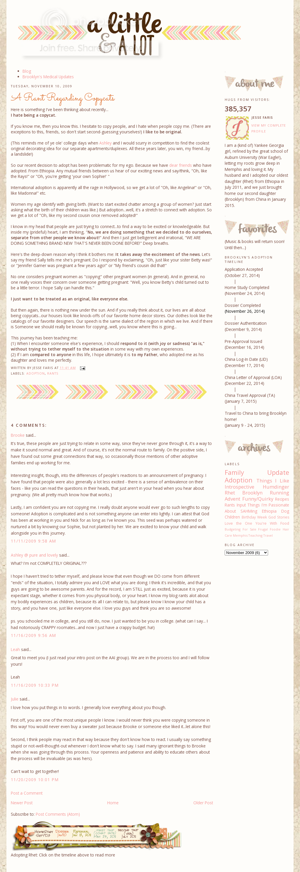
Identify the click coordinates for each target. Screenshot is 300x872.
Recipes (282, 499)
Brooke (18, 435)
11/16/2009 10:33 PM (35, 685)
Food (284, 523)
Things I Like (272, 480)
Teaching (255, 535)
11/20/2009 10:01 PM (35, 779)
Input (241, 505)
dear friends (180, 165)
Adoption (35, 373)
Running (279, 492)
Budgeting (233, 529)
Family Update (257, 472)
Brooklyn (252, 492)
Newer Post (22, 802)
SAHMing (249, 511)
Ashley (105, 143)
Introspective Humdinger (257, 487)
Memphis (240, 535)
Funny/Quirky (257, 499)
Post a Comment (26, 793)
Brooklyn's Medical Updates (48, 76)
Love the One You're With (251, 523)
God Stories (278, 517)
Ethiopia (269, 511)
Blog (27, 71)
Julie (14, 699)
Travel (268, 535)
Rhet (230, 492)
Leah (15, 649)
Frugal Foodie (269, 529)
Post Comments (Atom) (58, 814)
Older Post (203, 802)
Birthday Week (254, 517)
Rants (52, 373)
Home (113, 802)
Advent (232, 499)
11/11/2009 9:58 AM (33, 541)
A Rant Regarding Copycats (63, 98)
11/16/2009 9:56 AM (33, 635)
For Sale (249, 529)
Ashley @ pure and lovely (34, 555)
